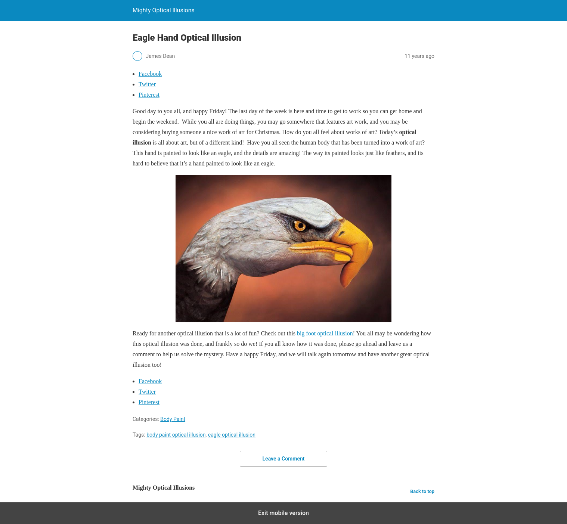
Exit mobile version (283, 513)
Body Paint (172, 419)
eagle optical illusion (231, 435)
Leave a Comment (284, 459)
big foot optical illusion (325, 333)
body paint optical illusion (175, 435)
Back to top (422, 491)
